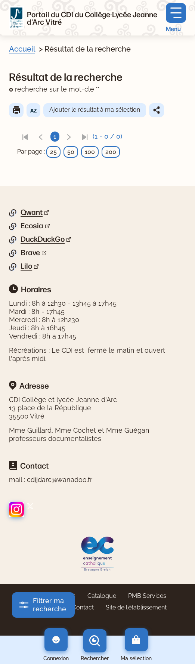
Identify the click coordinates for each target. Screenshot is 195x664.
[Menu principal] (176, 18)
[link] (25, 137)
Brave (30, 252)
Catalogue (101, 595)
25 (53, 151)
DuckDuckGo (43, 239)
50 (70, 151)
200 (110, 151)
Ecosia (32, 225)
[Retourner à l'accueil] (16, 18)
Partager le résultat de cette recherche (156, 110)
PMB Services (147, 595)
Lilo (26, 266)
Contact (83, 607)
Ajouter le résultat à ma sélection (94, 109)
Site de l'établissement (136, 607)
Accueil (22, 48)
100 (90, 151)
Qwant (32, 212)
